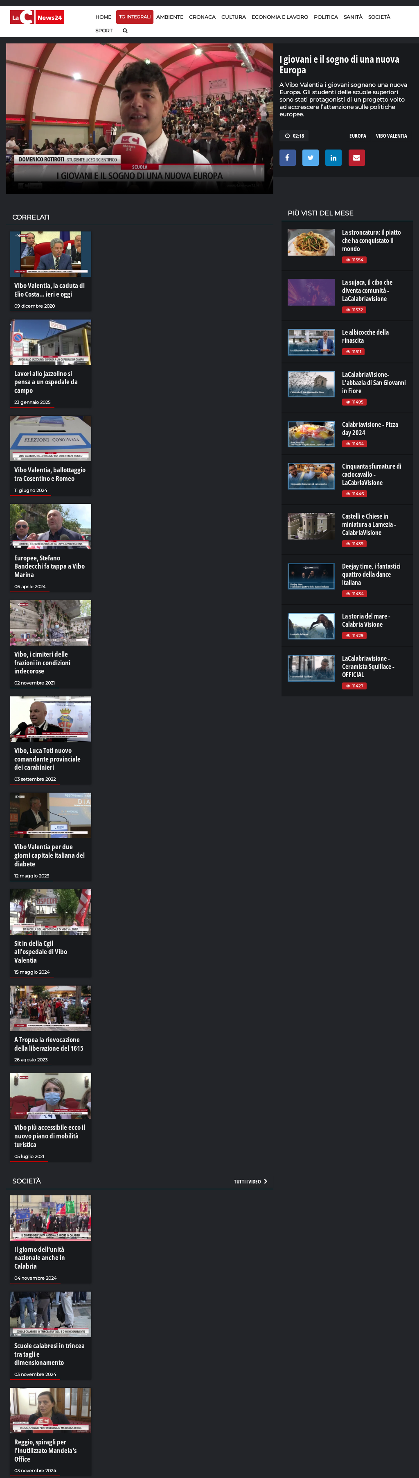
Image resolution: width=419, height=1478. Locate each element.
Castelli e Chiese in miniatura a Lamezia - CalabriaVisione (369, 524)
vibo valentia (391, 135)
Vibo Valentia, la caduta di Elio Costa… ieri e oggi (46, 289)
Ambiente (169, 17)
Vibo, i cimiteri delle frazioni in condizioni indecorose (50, 637)
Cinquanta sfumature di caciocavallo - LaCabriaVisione (371, 474)
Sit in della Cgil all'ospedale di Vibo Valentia (48, 906)
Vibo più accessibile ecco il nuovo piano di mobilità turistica (47, 1084)
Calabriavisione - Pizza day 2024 (370, 428)
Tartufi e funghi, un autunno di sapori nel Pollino (49, 1469)
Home (103, 17)
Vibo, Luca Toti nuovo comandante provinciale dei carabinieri (49, 728)
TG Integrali (135, 17)
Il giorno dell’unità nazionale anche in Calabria (50, 1200)
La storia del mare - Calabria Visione (366, 620)
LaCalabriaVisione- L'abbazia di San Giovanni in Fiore (374, 382)
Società (379, 17)
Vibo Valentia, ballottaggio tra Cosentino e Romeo (47, 463)
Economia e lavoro (280, 17)
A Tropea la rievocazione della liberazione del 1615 (46, 993)
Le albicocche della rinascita (365, 336)
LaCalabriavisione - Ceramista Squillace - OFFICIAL (368, 666)
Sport (104, 30)
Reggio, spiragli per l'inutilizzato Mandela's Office (43, 1378)
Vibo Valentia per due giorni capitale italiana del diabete (49, 819)
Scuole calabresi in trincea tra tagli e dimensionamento (49, 1287)
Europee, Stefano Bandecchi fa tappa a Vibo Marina (49, 550)
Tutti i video (251, 1128)
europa (357, 135)
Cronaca (202, 17)
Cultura (233, 17)
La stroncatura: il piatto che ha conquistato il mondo (371, 240)
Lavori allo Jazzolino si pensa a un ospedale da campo (50, 376)
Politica (326, 17)
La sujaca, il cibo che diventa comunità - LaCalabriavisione (367, 290)
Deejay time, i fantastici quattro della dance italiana (371, 574)
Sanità (353, 17)
